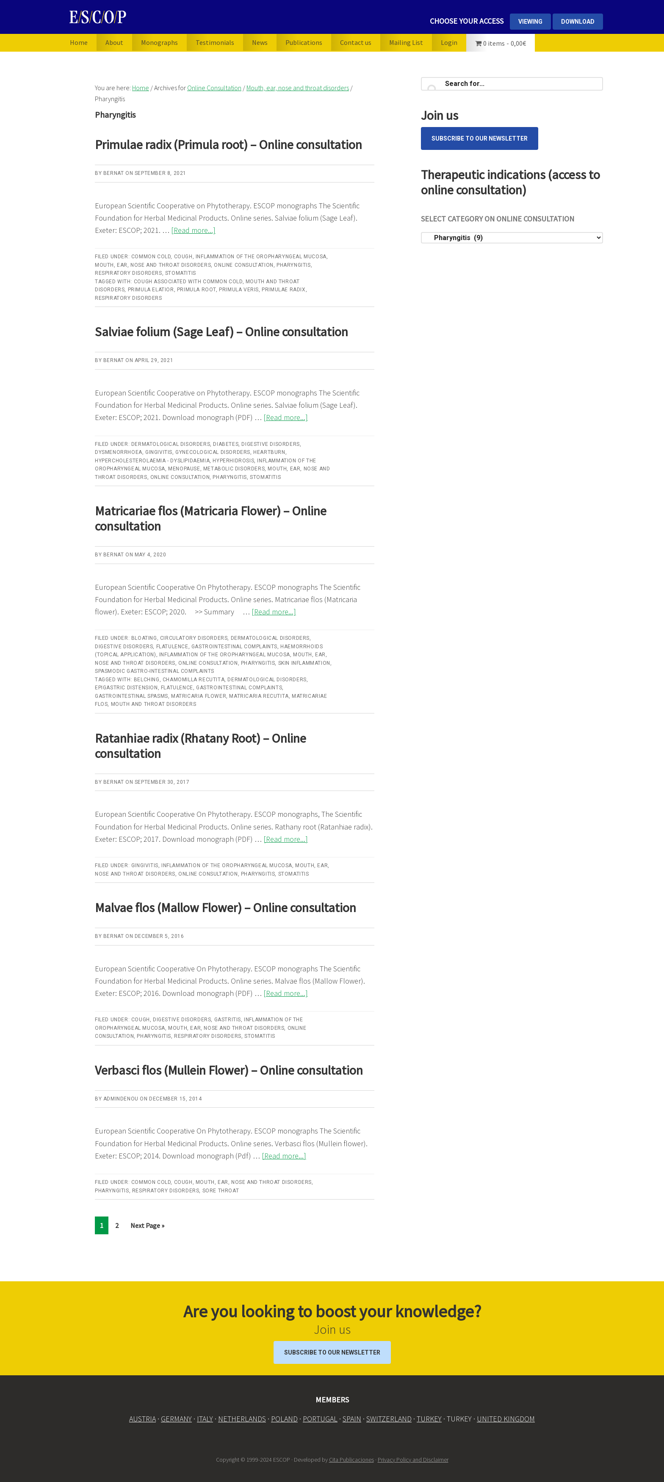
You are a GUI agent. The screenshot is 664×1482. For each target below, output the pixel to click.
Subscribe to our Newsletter (480, 138)
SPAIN (352, 1419)
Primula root (196, 290)
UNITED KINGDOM (506, 1419)
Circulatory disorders (194, 638)
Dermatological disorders (170, 444)
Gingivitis (158, 452)
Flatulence (172, 647)
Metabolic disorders (234, 469)
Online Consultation (243, 265)
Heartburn (269, 452)
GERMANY (176, 1419)
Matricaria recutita (258, 696)
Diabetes (225, 444)
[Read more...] (193, 230)
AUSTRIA (142, 1419)
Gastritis (227, 1020)
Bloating (144, 638)
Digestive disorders (270, 444)
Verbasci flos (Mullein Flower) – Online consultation (229, 1070)
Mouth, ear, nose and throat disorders (153, 265)
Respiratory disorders (128, 273)
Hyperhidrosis (233, 461)
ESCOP (152, 17)
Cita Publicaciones (351, 1459)
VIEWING (530, 21)
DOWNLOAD (578, 21)
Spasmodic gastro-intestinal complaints (154, 671)
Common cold (151, 257)
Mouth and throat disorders (153, 704)
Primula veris (239, 290)
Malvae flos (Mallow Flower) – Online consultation (225, 907)
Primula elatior (151, 290)
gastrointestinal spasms (131, 696)
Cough (183, 257)
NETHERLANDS (242, 1419)
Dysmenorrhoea (118, 452)
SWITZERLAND (389, 1419)
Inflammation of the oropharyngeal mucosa (261, 257)
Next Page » (147, 1226)
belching (147, 680)
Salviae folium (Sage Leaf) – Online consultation (221, 331)
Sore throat (220, 1191)
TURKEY (429, 1419)
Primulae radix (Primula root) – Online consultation (228, 144)
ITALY (205, 1419)
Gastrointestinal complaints (234, 647)
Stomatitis (180, 273)
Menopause (184, 469)
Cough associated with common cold (188, 282)
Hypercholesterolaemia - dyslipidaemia (152, 461)
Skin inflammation (304, 663)
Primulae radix (283, 290)
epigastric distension (126, 688)
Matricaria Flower (198, 696)
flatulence (177, 688)
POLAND (284, 1419)
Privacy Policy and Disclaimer (413, 1459)
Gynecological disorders (212, 452)
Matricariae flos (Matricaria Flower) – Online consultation (210, 518)
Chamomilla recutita (193, 680)
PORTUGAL (320, 1419)
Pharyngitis (294, 265)
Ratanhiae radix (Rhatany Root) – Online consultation (200, 745)
